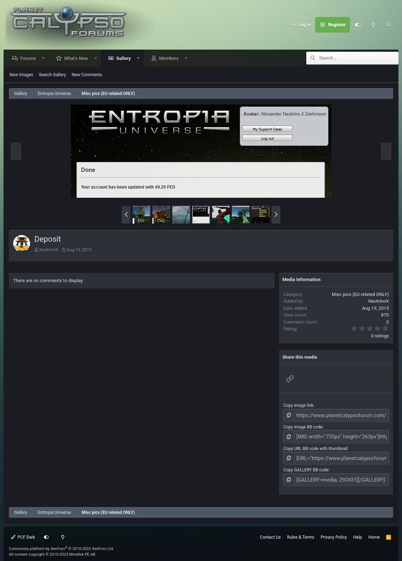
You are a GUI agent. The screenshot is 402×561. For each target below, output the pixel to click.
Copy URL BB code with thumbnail (315, 445)
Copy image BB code (302, 425)
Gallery (125, 58)
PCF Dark (23, 531)
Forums (30, 58)
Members (170, 58)
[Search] (389, 25)
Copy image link (298, 405)
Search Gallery (52, 75)
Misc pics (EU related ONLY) (360, 294)
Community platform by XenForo (61, 543)
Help (357, 531)
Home (374, 531)
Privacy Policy (333, 531)
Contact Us (270, 531)
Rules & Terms (300, 531)
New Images (21, 75)
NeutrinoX (48, 250)
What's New (78, 58)
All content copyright (52, 549)
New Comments (87, 75)
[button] (45, 58)
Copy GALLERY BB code (305, 466)
